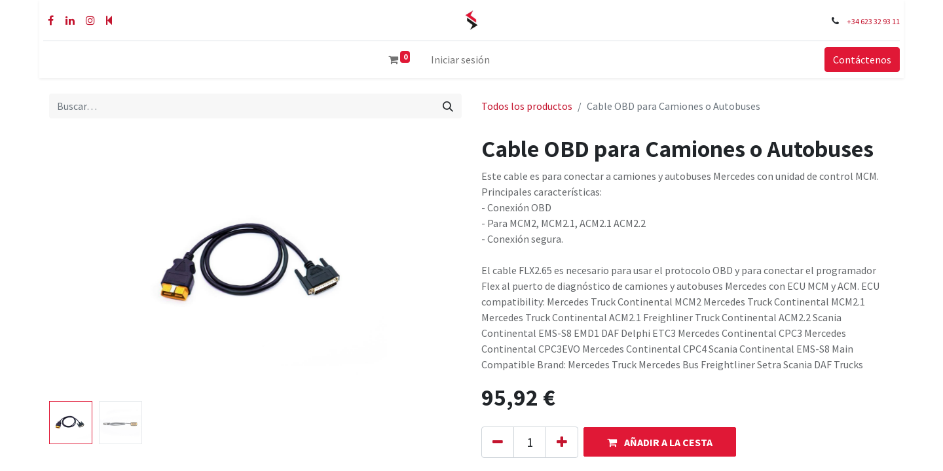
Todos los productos (526, 106)
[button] (659, 442)
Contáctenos (866, 59)
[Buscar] (448, 106)
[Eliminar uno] (497, 442)
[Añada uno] (561, 442)
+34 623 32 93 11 (877, 21)
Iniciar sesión (460, 59)
